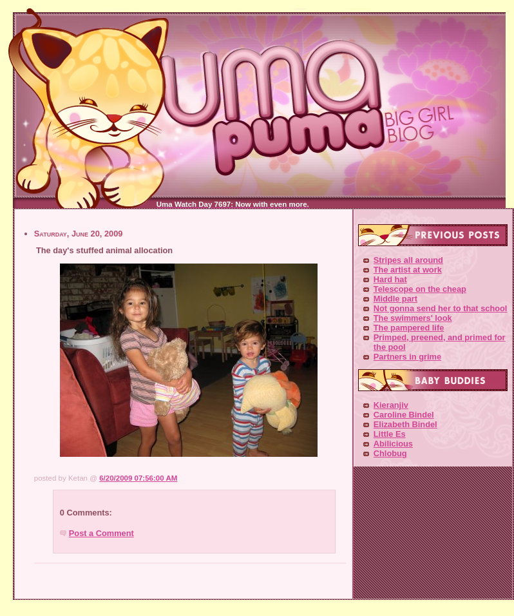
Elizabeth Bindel (405, 424)
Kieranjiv (391, 405)
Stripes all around (408, 260)
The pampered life (409, 327)
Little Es (390, 434)
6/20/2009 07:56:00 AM (138, 478)
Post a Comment (101, 533)
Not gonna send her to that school (441, 308)
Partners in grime (407, 356)
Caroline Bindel (404, 414)
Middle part (395, 298)
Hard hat (390, 279)
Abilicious (393, 443)
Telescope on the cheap (420, 289)
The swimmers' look (413, 318)
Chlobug (390, 453)
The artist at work (408, 269)
